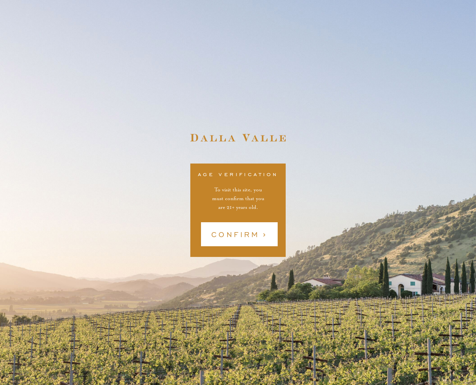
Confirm (235, 234)
